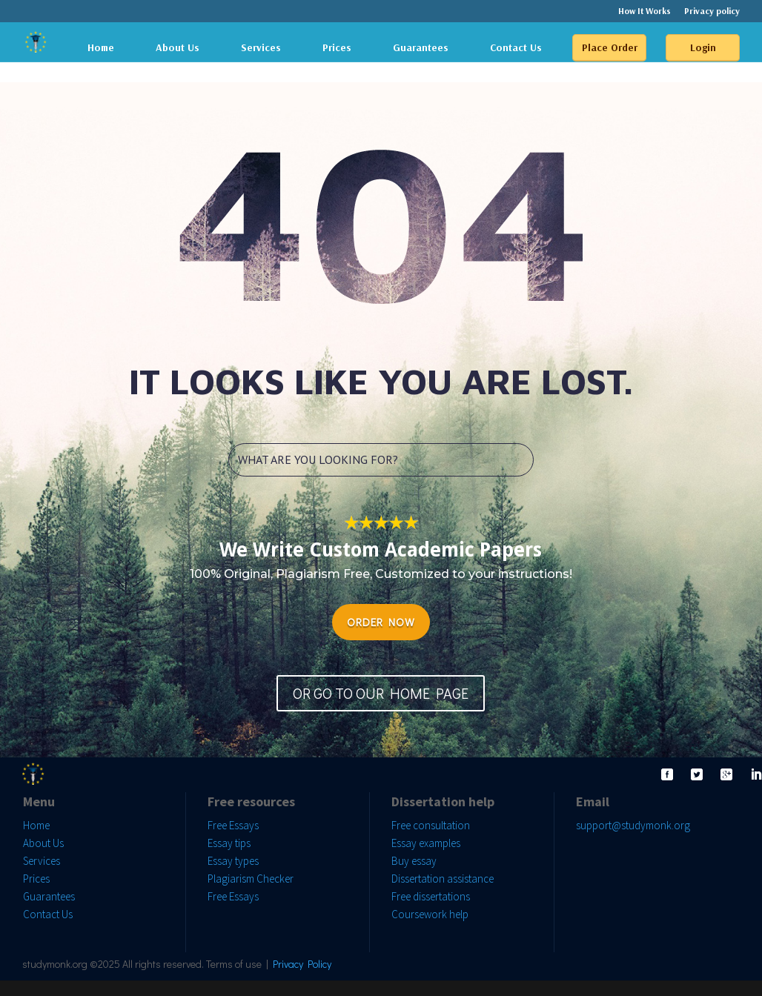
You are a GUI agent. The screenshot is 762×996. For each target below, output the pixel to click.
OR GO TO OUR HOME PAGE (380, 693)
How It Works (644, 11)
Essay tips (229, 843)
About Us (177, 47)
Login (703, 47)
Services (261, 47)
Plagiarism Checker (251, 879)
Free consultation (430, 825)
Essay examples (425, 843)
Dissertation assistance (442, 879)
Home (100, 47)
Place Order (609, 47)
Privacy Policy (302, 964)
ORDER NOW (381, 621)
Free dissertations (430, 896)
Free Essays (233, 825)
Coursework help (429, 914)
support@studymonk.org (633, 825)
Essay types (233, 861)
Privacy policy (712, 11)
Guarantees (420, 47)
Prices (336, 47)
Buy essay (414, 861)
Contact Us (516, 47)
